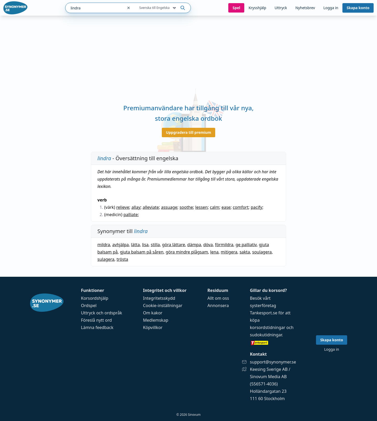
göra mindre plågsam (187, 252)
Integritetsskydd (159, 298)
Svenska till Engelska (158, 8)
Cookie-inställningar (162, 305)
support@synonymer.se (273, 362)
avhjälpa (120, 244)
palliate (130, 214)
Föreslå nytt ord (96, 320)
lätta (135, 244)
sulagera (105, 259)
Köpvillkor (152, 327)
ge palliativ (246, 244)
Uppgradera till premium (188, 132)
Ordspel (88, 305)
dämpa (194, 244)
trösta (122, 259)
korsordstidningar (267, 327)
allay (135, 207)
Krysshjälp (257, 7)
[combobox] (94, 8)
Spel (236, 7)
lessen (201, 207)
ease (226, 207)
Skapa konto (358, 7)
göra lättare (173, 244)
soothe (186, 207)
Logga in (330, 7)
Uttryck (281, 7)
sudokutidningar (266, 335)
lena (214, 252)
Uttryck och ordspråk (101, 313)
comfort (240, 207)
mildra (103, 244)
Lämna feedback (97, 327)
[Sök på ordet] (182, 7)
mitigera (229, 252)
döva (208, 244)
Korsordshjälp (94, 298)
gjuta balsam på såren (141, 252)
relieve (122, 207)
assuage (169, 207)
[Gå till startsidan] (15, 7)
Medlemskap (155, 320)
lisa (145, 244)
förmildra (224, 244)
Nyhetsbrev (305, 7)
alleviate (151, 207)
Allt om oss (218, 298)
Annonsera (218, 305)
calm (214, 207)
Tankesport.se (264, 313)
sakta (245, 252)
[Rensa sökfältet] (128, 8)
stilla (155, 244)
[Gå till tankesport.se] (273, 342)
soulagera (261, 252)
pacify (256, 207)
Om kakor (152, 313)
